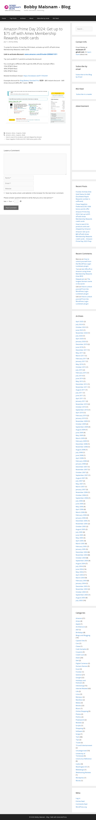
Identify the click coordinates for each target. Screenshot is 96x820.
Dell (77, 660)
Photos (78, 714)
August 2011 (80, 390)
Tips (77, 740)
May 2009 (79, 435)
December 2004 (81, 552)
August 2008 (80, 450)
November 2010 (82, 404)
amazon (8, 135)
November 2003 (82, 589)
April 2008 (80, 458)
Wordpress (80, 778)
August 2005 (80, 529)
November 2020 (82, 333)
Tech (77, 737)
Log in (78, 798)
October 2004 (81, 558)
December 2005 (81, 521)
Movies (78, 705)
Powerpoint (80, 720)
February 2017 (81, 358)
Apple (78, 624)
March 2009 (80, 438)
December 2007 (81, 467)
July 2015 (79, 370)
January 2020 (81, 341)
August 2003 (80, 598)
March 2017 (80, 356)
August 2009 (80, 430)
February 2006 (81, 515)
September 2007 (82, 475)
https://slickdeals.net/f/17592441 (35, 76)
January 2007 (81, 489)
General (79, 675)
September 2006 (82, 498)
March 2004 (80, 578)
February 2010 (81, 415)
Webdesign (80, 770)
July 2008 (79, 452)
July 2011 (79, 393)
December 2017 (81, 350)
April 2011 (80, 398)
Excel (78, 669)
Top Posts (13, 18)
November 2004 (82, 555)
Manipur (79, 697)
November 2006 (82, 492)
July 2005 (79, 532)
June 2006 (79, 504)
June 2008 (79, 455)
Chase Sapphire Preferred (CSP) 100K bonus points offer (23, 139)
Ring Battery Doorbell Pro (29, 80)
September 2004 (82, 561)
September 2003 (82, 595)
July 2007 (79, 481)
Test (77, 269)
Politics (78, 717)
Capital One (80, 640)
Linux (78, 694)
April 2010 (80, 412)
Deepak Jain (80, 279)
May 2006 (79, 506)
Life (77, 691)
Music (78, 708)
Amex (13, 133)
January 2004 (81, 583)
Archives (23, 18)
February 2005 (81, 546)
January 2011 (81, 401)
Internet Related (82, 688)
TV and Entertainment (84, 745)
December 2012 (81, 384)
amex (13, 135)
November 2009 (82, 421)
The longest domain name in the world (84, 281)
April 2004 (80, 575)
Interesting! (80, 686)
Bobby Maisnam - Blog (47, 7)
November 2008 (82, 447)
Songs (78, 734)
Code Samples (81, 649)
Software (79, 731)
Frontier (79, 672)
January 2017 (81, 361)
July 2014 (79, 376)
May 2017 (79, 353)
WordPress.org (81, 807)
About (31, 18)
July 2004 (79, 566)
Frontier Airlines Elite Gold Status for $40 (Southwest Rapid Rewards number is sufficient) (83, 196)
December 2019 (81, 344)
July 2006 (79, 501)
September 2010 (82, 410)
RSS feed (56, 18)
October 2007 (81, 472)
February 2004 (81, 580)
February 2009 (81, 441)
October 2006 (81, 495)
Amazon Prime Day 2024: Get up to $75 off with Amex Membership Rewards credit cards (84, 216)
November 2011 (82, 387)
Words (78, 780)
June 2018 (79, 347)
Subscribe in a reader (84, 94)
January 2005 (81, 549)
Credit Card (80, 655)
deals (23, 135)
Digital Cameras (82, 663)
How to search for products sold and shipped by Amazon (24, 137)
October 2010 (81, 407)
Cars (77, 643)
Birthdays (79, 632)
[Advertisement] (84, 138)
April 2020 (80, 338)
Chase (78, 646)
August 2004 (80, 563)
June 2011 (79, 395)
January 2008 (81, 464)
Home (4, 18)
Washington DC (81, 767)
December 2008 (81, 444)
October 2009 (81, 424)
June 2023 (79, 330)
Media (78, 703)
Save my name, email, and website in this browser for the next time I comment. (35, 193)
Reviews (79, 723)
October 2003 (81, 592)
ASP (77, 630)
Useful (78, 764)
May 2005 (79, 538)
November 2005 (82, 524)
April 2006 (80, 509)
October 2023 (81, 327)
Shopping (79, 728)
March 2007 (80, 487)
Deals (24, 133)
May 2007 (79, 484)
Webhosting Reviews (83, 772)
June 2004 (79, 569)
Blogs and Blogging (83, 635)
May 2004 (79, 572)
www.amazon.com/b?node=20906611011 (41, 54)
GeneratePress (62, 817)
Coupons (18, 133)
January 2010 (81, 418)
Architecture (80, 627)
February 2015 (81, 373)
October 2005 (81, 526)
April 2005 (80, 541)
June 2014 (79, 378)
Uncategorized (81, 751)
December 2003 (81, 586)
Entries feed (80, 801)
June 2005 (79, 535)
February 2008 (81, 461)
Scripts (78, 725)
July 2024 (79, 324)
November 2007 (82, 469)
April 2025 (80, 321)
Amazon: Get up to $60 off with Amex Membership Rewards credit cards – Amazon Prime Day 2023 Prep (84, 236)
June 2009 (79, 432)
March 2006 (80, 512)
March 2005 (80, 543)
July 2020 (79, 336)
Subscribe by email (43, 18)
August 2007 (80, 478)
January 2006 (81, 518)
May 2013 (79, 381)
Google (78, 677)
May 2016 (79, 364)
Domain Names (81, 666)
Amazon (8, 133)
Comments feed (81, 804)
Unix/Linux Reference (84, 759)
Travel (78, 743)
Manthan (79, 700)
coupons (18, 135)
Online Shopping (82, 711)
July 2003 (79, 600)
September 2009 (82, 427)
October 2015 (81, 367)
